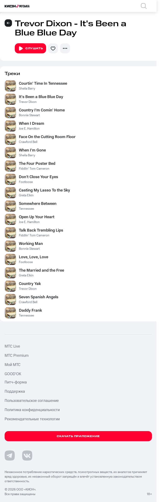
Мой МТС (13, 365)
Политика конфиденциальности (32, 410)
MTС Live (12, 346)
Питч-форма (16, 382)
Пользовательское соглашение (32, 400)
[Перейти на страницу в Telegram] (10, 455)
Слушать (30, 48)
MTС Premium (17, 355)
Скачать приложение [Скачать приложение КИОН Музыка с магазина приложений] (78, 436)
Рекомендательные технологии (32, 419)
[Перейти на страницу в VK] (27, 455)
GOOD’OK (13, 374)
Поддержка (15, 391)
